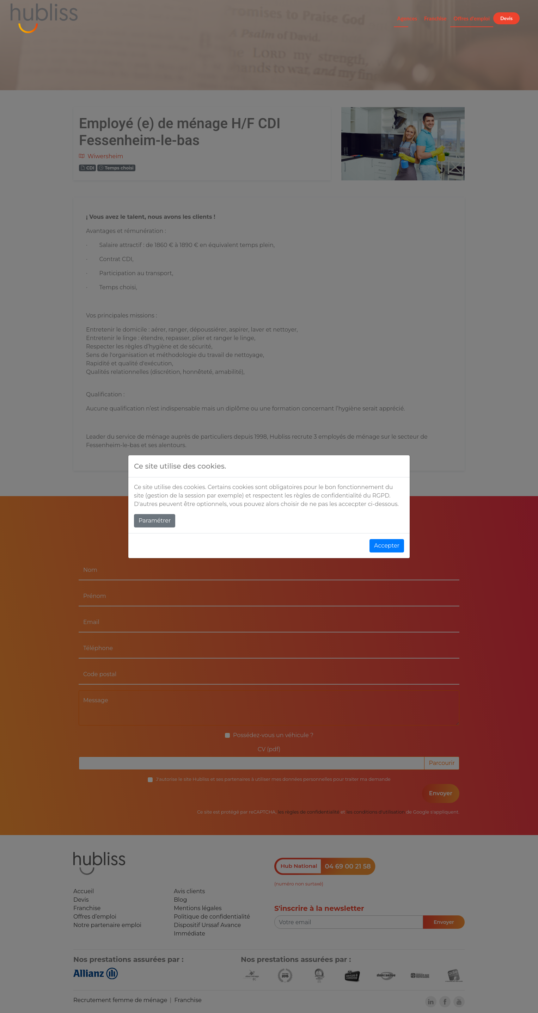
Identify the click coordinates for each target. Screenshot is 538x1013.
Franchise (435, 18)
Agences (407, 18)
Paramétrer (155, 520)
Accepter (386, 545)
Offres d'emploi (472, 18)
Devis (506, 18)
